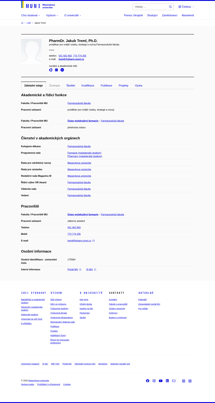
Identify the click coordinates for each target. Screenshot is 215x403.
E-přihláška (26, 323)
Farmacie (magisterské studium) (84, 153)
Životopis (54, 85)
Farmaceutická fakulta (79, 103)
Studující (152, 15)
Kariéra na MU (86, 308)
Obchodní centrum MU (85, 364)
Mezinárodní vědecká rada (62, 322)
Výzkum (56, 293)
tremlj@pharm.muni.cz (71, 59)
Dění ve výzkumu (58, 304)
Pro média (143, 308)
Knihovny (113, 313)
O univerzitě (91, 293)
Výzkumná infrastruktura (61, 317)
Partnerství (85, 313)
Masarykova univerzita (79, 163)
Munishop (102, 364)
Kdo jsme (84, 299)
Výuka (138, 85)
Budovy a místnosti (117, 317)
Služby (83, 317)
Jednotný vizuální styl (120, 364)
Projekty (123, 85)
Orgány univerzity (117, 308)
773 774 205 (79, 56)
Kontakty (113, 299)
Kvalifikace (88, 85)
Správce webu (27, 384)
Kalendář (142, 299)
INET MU (55, 364)
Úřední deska (86, 304)
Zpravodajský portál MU (149, 304)
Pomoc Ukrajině (133, 15)
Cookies (67, 384)
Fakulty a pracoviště (118, 304)
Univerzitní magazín (30, 364)
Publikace (106, 85)
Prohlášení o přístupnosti (48, 384)
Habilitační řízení (58, 335)
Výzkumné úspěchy (59, 308)
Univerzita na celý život (31, 319)
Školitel (70, 85)
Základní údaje (33, 85)
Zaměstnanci (169, 15)
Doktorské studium (29, 314)
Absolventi (188, 15)
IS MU (91, 269)
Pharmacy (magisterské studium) (85, 156)
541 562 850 (65, 56)
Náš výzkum (56, 299)
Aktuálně (146, 293)
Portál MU (74, 269)
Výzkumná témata (58, 313)
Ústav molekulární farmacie (83, 121)
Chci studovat (33, 293)
